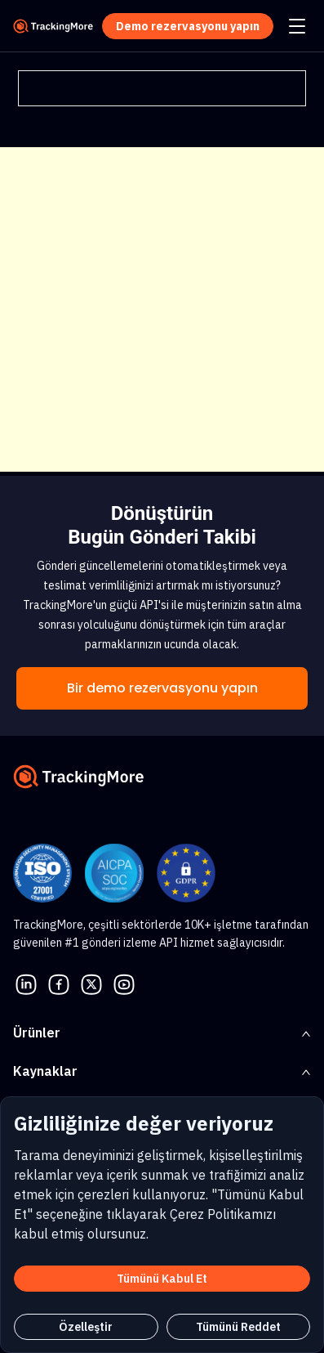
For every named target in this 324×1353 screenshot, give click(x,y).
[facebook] (59, 982)
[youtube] (124, 982)
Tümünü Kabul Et (162, 1278)
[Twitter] (91, 982)
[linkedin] (26, 982)
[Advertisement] (162, 309)
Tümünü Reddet (238, 1326)
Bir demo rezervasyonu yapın (162, 688)
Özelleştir (86, 1326)
